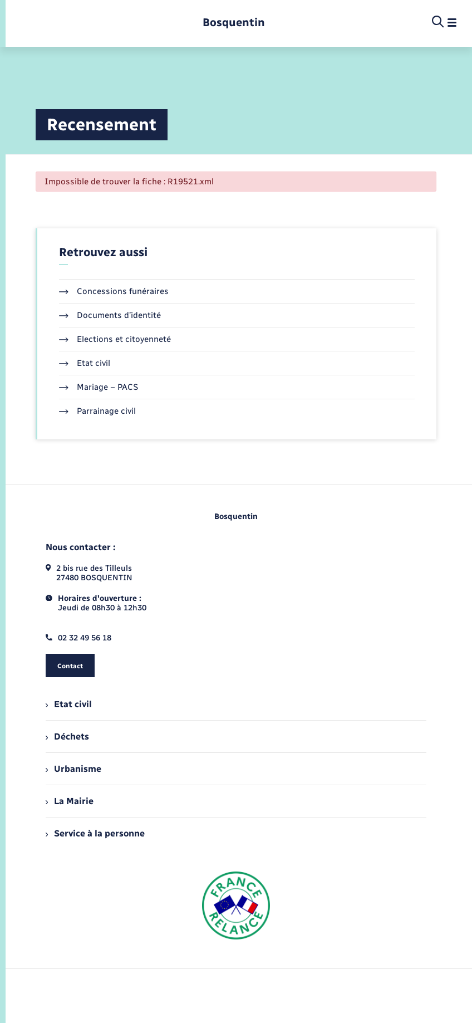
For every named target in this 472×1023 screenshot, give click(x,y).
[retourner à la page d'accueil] (234, 22)
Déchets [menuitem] (67, 736)
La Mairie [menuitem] (70, 801)
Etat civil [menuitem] (69, 704)
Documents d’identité (110, 315)
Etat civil (84, 363)
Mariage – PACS (98, 387)
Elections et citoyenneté (115, 339)
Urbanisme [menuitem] (73, 768)
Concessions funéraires (114, 291)
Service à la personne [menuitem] (95, 833)
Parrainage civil (97, 411)
